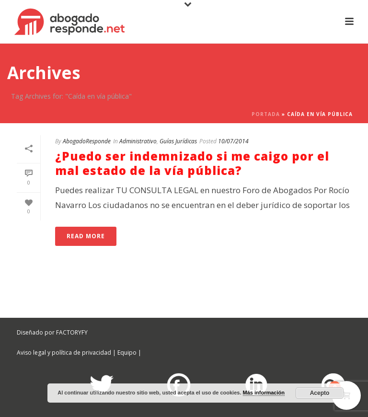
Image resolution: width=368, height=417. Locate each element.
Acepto (320, 393)
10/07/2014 (233, 141)
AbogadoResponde (87, 141)
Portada (266, 114)
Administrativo (138, 141)
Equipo (127, 352)
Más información (264, 392)
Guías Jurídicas (178, 141)
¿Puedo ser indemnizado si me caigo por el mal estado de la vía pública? (192, 163)
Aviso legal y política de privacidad (64, 352)
